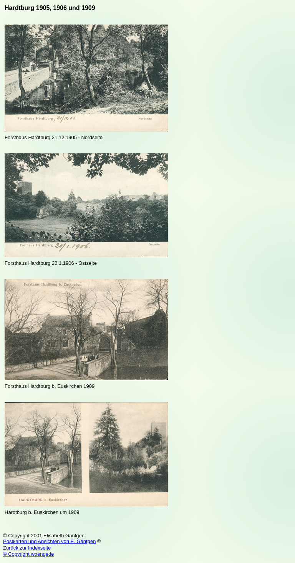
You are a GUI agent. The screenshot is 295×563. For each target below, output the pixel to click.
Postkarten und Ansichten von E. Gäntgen (49, 541)
